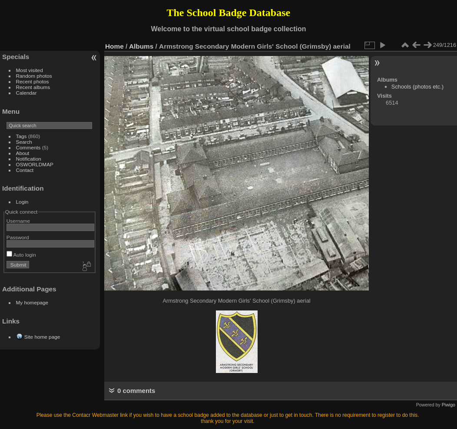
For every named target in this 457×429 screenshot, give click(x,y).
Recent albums (33, 87)
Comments (28, 147)
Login (22, 202)
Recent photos (32, 81)
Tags (21, 136)
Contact (25, 170)
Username (18, 221)
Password (18, 237)
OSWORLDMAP (34, 164)
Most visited (29, 70)
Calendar (26, 93)
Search (24, 142)
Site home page (42, 337)
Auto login (21, 254)
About (23, 153)
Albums (141, 46)
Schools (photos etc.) (417, 86)
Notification (28, 159)
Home (114, 46)
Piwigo (448, 404)
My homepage (32, 302)
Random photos (34, 76)
